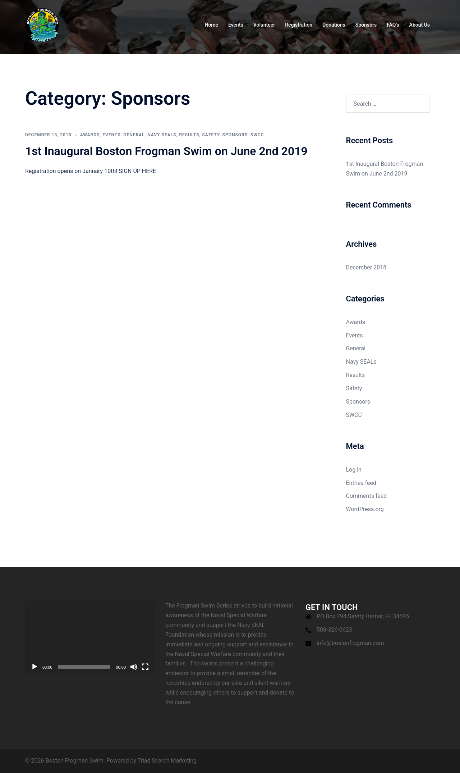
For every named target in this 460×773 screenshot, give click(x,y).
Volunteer (264, 25)
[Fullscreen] (145, 666)
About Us (419, 25)
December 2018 (366, 267)
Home (211, 25)
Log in (354, 469)
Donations (333, 25)
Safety (211, 134)
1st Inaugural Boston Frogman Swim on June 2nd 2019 (166, 151)
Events (235, 25)
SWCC (257, 134)
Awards (90, 134)
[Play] (34, 666)
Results (189, 134)
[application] (90, 637)
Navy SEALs (161, 134)
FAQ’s (393, 25)
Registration (298, 25)
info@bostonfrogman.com (350, 643)
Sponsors (366, 25)
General (133, 134)
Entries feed (361, 482)
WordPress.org (365, 509)
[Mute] (133, 666)
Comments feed (366, 495)
